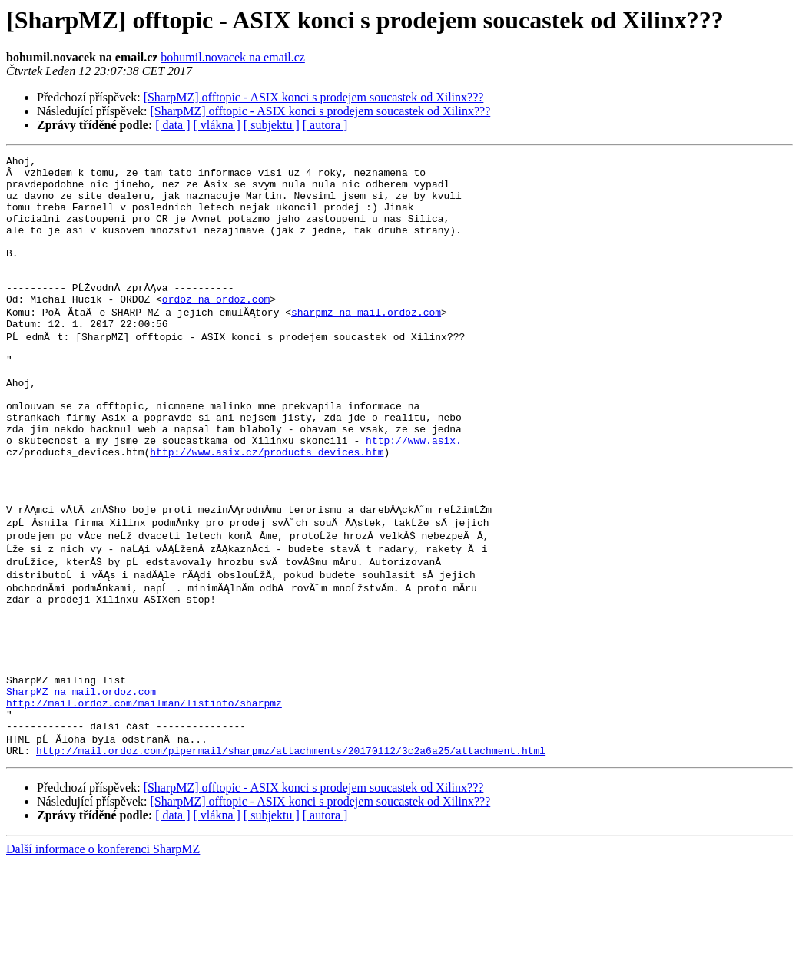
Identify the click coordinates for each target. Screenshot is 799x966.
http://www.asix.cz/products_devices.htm (266, 508)
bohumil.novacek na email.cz (232, 57)
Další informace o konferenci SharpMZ (103, 952)
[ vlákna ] (217, 124)
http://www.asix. (414, 494)
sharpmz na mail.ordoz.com (366, 342)
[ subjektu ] (272, 124)
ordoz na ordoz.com (216, 329)
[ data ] (172, 124)
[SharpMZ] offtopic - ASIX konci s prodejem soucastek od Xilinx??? (314, 97)
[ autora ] (325, 124)
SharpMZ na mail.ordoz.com (81, 785)
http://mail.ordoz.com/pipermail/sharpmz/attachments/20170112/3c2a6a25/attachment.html (290, 854)
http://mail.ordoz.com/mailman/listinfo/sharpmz (144, 799)
